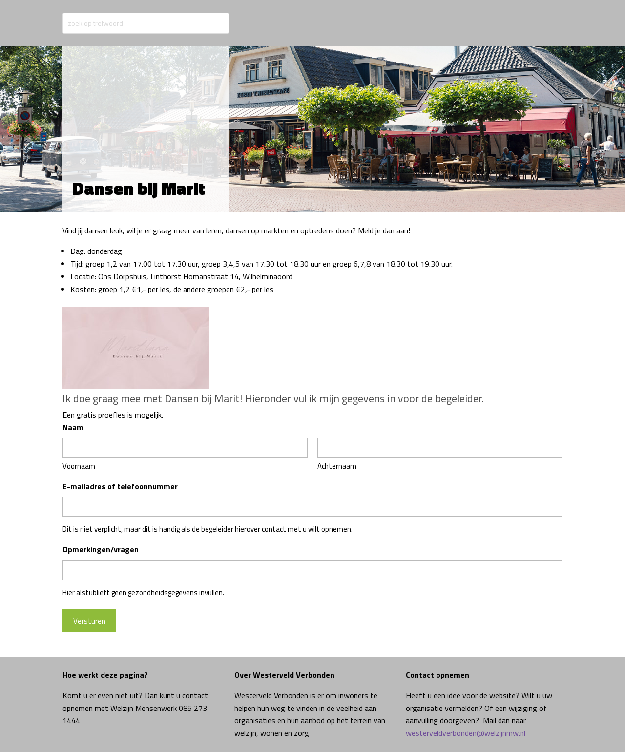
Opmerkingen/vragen (100, 549)
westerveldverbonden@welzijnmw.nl (465, 733)
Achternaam (336, 466)
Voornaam (78, 466)
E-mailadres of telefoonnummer (120, 486)
